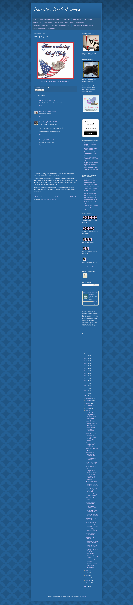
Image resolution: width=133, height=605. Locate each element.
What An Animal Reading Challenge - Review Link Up (91, 169)
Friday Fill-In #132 (91, 522)
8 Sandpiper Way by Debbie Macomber (92, 485)
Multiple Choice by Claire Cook (91, 519)
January (88, 583)
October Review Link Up (91, 205)
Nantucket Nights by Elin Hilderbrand (91, 424)
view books (96, 304)
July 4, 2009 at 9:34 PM (49, 111)
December (89, 398)
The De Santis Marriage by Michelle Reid (90, 454)
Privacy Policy (66, 19)
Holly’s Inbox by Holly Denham (92, 556)
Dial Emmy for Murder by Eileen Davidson (92, 515)
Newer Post (38, 196)
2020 (86, 368)
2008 (86, 586)
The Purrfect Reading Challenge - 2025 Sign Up (90, 153)
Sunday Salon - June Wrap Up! (92, 550)
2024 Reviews (69, 22)
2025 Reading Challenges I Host (61, 25)
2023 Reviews (59, 22)
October (88, 403)
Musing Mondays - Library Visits (91, 533)
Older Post (73, 196)
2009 (86, 396)
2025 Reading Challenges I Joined (83, 25)
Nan (40, 140)
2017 (86, 376)
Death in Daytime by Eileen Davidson (91, 546)
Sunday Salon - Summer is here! (91, 506)
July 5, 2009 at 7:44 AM (48, 140)
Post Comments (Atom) (49, 199)
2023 (86, 360)
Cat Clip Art (90, 267)
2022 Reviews (48, 22)
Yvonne (90, 294)
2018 (86, 373)
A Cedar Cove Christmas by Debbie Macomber (92, 470)
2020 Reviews (88, 19)
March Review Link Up (90, 188)
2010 (86, 393)
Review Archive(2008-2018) (41, 25)
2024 (86, 358)
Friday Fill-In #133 (91, 466)
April (87, 575)
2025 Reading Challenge (90, 292)
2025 (86, 355)
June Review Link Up (90, 195)
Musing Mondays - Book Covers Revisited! (91, 444)
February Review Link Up (91, 186)
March (88, 578)
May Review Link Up (90, 193)
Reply (40, 105)
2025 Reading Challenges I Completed (44, 28)
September (89, 405)
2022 (86, 363)
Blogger (84, 596)
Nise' (40, 111)
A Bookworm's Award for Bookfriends (92, 541)
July (87, 410)
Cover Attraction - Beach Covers (91, 566)
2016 (86, 378)
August (88, 408)
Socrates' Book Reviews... (59, 9)
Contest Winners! (91, 418)
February (88, 580)
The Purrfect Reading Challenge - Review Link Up (91, 158)
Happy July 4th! (90, 553)
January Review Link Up (91, 184)
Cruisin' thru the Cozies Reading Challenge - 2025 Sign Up (90, 144)
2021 (86, 365)
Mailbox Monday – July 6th (91, 537)
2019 (86, 370)
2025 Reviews (80, 22)
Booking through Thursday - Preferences (90, 429)
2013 (86, 386)
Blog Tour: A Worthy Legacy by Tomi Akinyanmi (91, 490)
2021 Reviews (37, 22)
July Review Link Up (90, 197)
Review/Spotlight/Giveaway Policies (49, 19)
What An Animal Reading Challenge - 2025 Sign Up (91, 164)
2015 (86, 381)
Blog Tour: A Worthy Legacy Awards (91, 494)
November (89, 400)
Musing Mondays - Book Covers (91, 502)
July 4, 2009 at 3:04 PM (48, 100)
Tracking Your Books (91, 481)
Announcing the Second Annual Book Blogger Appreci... (91, 438)
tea (40, 100)
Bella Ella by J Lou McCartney (91, 459)
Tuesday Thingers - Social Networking (91, 529)
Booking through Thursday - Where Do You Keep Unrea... (91, 477)
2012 (86, 388)
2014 (86, 383)
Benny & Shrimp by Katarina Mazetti (91, 463)
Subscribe (90, 133)
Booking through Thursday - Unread (92, 525)
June (87, 570)
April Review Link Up (90, 191)
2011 (86, 391)
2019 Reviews (77, 19)
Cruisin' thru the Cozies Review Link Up (90, 148)
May (87, 573)
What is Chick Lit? (91, 433)
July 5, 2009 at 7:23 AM (51, 122)
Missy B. (41, 122)
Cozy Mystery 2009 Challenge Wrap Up (92, 510)
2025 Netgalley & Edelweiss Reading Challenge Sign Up (89, 180)
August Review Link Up (90, 199)
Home (34, 19)
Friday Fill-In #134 (91, 421)
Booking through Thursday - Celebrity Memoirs (91, 561)
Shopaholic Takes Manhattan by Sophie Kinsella (91, 414)
